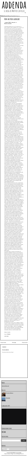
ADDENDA (13, 452)
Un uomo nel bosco (9, 393)
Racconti (6, 15)
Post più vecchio (24, 342)
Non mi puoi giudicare (12, 19)
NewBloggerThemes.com (20, 453)
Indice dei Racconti (5, 386)
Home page (14, 342)
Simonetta (8, 398)
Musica (2, 16)
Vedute (17, 15)
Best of (15, 15)
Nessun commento (7, 23)
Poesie (12, 15)
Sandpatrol (9, 453)
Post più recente (3, 342)
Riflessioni (9, 15)
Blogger (20, 452)
